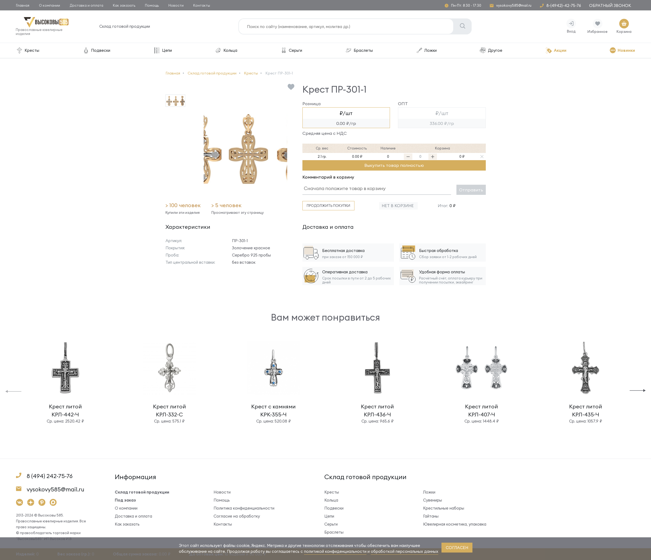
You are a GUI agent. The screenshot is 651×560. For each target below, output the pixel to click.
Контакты (201, 5)
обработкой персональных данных (404, 551)
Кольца (226, 50)
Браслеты (359, 50)
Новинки (622, 50)
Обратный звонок (610, 5)
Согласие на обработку (237, 516)
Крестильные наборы (443, 508)
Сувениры (432, 500)
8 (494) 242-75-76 (50, 476)
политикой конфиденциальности (335, 551)
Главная (22, 5)
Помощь (152, 5)
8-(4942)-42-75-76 (563, 5)
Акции (555, 50)
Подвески (96, 50)
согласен (457, 547)
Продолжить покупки (328, 206)
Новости (176, 5)
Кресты (27, 50)
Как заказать (124, 5)
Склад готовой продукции (125, 26)
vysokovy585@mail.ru (513, 5)
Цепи (162, 50)
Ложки (426, 50)
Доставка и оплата (86, 5)
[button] (13, 391)
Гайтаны (431, 516)
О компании (49, 5)
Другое (490, 50)
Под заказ (125, 500)
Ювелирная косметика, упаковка (454, 524)
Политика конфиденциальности (244, 508)
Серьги (291, 50)
